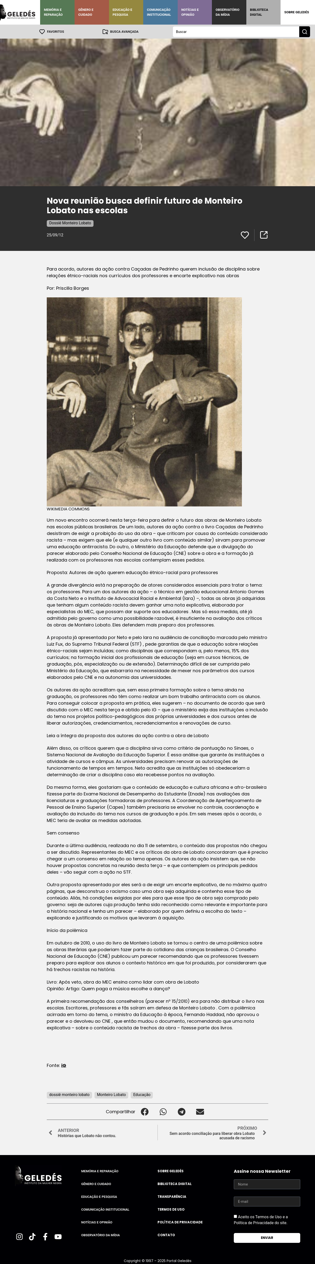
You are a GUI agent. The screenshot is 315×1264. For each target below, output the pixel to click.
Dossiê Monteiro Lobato (70, 222)
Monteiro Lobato (111, 1094)
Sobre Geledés (296, 12)
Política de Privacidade (180, 1222)
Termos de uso (171, 1209)
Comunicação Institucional (159, 12)
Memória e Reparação (53, 12)
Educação (141, 1094)
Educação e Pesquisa (122, 12)
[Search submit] (304, 31)
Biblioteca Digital (259, 12)
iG (63, 1065)
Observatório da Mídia (227, 12)
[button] (144, 1111)
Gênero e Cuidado (86, 12)
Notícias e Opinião (190, 12)
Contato (166, 1235)
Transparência (172, 1196)
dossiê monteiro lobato (69, 1094)
